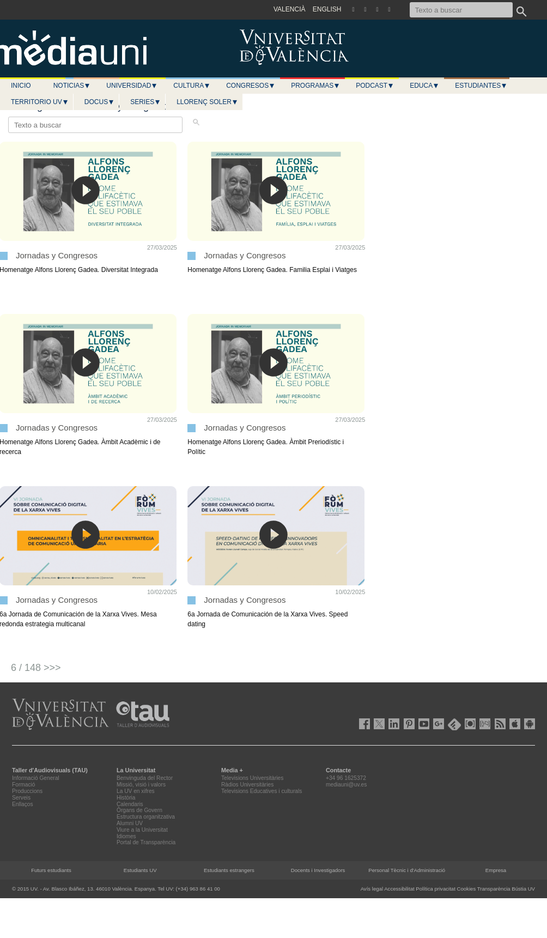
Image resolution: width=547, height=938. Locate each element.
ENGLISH (327, 9)
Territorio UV (40, 102)
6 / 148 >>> (36, 667)
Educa (424, 85)
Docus (99, 102)
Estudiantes (481, 85)
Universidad (131, 85)
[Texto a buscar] (461, 9)
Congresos (250, 85)
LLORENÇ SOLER (207, 102)
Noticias (72, 85)
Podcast (375, 85)
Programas (315, 85)
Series (145, 102)
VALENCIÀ (289, 9)
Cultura (191, 85)
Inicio (21, 85)
